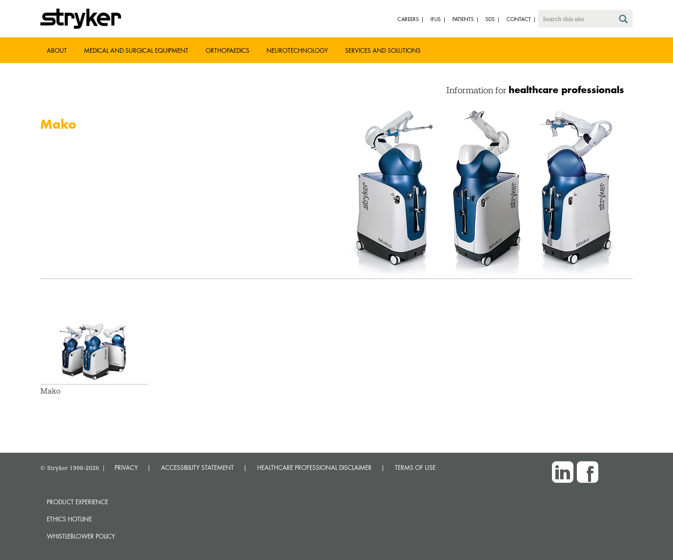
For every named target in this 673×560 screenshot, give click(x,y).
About (57, 50)
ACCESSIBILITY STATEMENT (197, 467)
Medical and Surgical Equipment (136, 50)
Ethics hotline (69, 519)
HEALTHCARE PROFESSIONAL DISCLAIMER (314, 467)
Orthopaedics (227, 50)
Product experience (77, 502)
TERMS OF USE (415, 467)
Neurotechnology (297, 50)
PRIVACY (126, 467)
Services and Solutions (383, 50)
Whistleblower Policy (81, 536)
